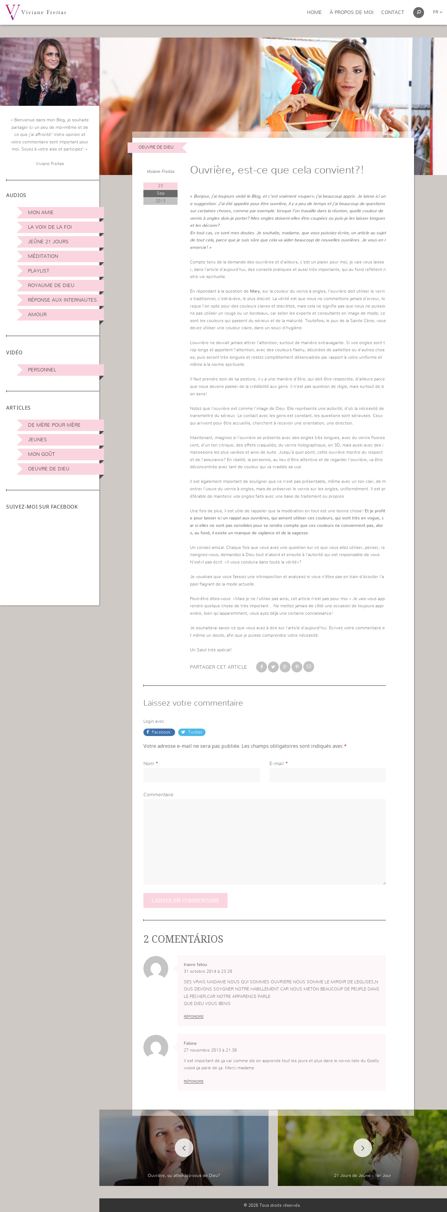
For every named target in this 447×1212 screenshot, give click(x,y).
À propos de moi (351, 12)
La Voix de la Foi (50, 227)
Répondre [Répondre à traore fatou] (194, 1016)
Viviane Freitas (160, 171)
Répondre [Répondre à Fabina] (194, 1081)
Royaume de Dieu (51, 285)
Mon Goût (41, 454)
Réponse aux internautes (62, 300)
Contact (392, 12)
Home (314, 12)
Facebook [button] (161, 732)
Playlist (38, 270)
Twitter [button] (194, 732)
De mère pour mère (54, 425)
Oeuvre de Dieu (49, 468)
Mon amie (41, 212)
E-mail (276, 763)
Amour (37, 314)
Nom (148, 763)
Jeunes (37, 439)
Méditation (43, 256)
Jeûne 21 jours (48, 241)
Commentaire (158, 794)
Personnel (42, 369)
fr (437, 12)
